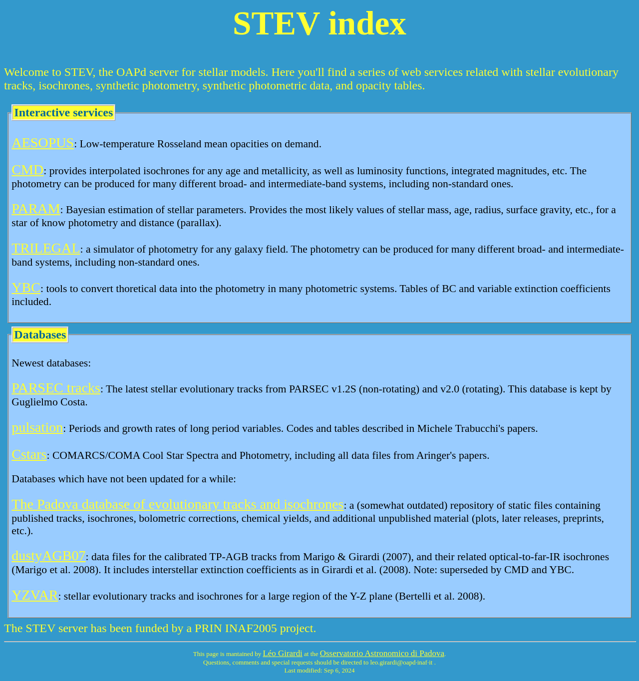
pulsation (37, 427)
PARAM (35, 208)
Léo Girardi (283, 653)
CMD (27, 169)
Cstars (28, 454)
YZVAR (34, 595)
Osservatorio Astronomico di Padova (382, 653)
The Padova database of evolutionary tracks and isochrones (177, 504)
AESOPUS (42, 142)
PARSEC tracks (55, 387)
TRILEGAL (45, 248)
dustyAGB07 (48, 555)
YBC (25, 287)
